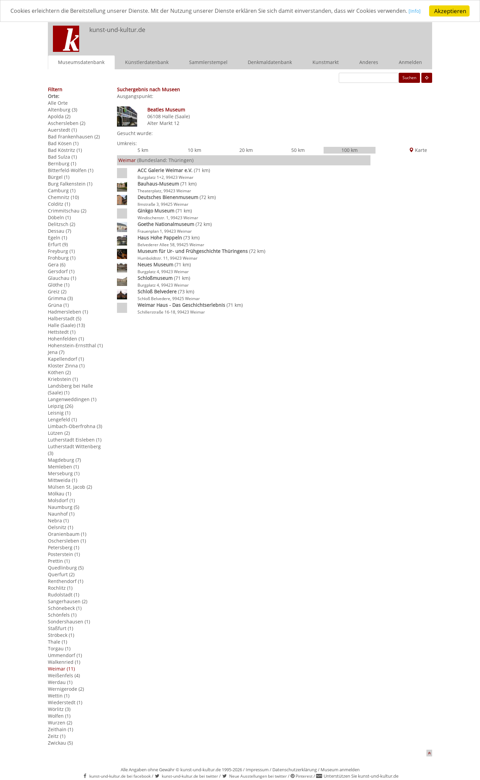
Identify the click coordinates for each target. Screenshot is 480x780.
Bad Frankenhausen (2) (74, 136)
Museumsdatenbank (81, 62)
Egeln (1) (57, 237)
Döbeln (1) (59, 217)
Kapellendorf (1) (66, 359)
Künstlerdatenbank (147, 62)
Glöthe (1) (58, 285)
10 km (194, 150)
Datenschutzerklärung (294, 770)
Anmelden (410, 62)
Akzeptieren (450, 11)
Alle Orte (58, 103)
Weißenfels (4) (64, 675)
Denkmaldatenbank (270, 62)
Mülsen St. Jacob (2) (70, 487)
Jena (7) (56, 352)
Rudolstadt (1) (63, 594)
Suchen (409, 77)
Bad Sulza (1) (62, 157)
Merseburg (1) (64, 473)
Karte (418, 150)
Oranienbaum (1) (67, 534)
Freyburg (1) (61, 251)
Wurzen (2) (60, 722)
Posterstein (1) (64, 554)
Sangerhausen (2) (67, 601)
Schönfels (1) (62, 615)
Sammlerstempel (208, 62)
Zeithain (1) (60, 729)
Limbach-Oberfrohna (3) (75, 426)
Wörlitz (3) (59, 709)
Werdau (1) (60, 682)
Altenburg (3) (62, 109)
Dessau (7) (59, 231)
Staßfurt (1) (60, 628)
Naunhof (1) (61, 514)
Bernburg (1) (62, 163)
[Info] (16, 17)
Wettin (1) (58, 695)
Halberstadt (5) (64, 318)
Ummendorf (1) (65, 655)
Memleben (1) (63, 466)
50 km (298, 150)
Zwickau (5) (60, 743)
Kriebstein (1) (63, 379)
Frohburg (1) (62, 258)
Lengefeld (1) (62, 419)
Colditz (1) (59, 204)
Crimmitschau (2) (67, 210)
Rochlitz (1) (60, 588)
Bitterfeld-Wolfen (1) (70, 170)
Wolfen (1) (59, 716)
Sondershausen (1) (69, 621)
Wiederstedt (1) (65, 702)
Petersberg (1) (63, 547)
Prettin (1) (59, 561)
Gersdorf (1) (61, 271)
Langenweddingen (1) (72, 399)
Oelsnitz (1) (60, 527)
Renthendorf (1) (65, 581)
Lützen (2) (59, 433)
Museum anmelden (340, 770)
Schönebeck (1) (65, 608)
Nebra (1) (58, 520)
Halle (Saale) (176, 116)
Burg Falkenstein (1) (70, 184)
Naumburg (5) (63, 507)
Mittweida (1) (62, 480)
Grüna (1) (58, 305)
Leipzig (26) (60, 406)
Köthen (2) (59, 372)
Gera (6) (56, 264)
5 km (143, 150)
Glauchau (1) (62, 278)
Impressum (257, 770)
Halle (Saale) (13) (66, 325)
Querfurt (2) (61, 574)
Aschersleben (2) (66, 123)
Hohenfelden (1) (66, 338)
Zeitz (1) (56, 736)
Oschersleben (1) (67, 541)
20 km (246, 150)
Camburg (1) (62, 190)
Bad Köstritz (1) (65, 150)
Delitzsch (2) (61, 224)
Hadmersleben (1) (68, 311)
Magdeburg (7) (64, 460)
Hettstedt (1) (62, 332)
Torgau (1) (59, 648)
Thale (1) (57, 642)
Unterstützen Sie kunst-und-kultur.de (361, 776)
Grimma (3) (60, 298)
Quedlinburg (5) (66, 567)
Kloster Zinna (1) (66, 365)
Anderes (368, 62)
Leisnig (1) (59, 413)
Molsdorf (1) (61, 500)
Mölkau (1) (59, 493)
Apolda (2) (59, 116)
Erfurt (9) (58, 244)
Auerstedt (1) (62, 130)
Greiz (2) (57, 291)
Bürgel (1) (58, 177)
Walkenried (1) (64, 662)
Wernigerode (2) (66, 689)
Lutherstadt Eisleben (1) (74, 439)
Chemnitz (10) (63, 197)
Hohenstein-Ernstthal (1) (75, 345)
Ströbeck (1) (61, 635)
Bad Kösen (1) (63, 143)
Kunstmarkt (325, 62)
